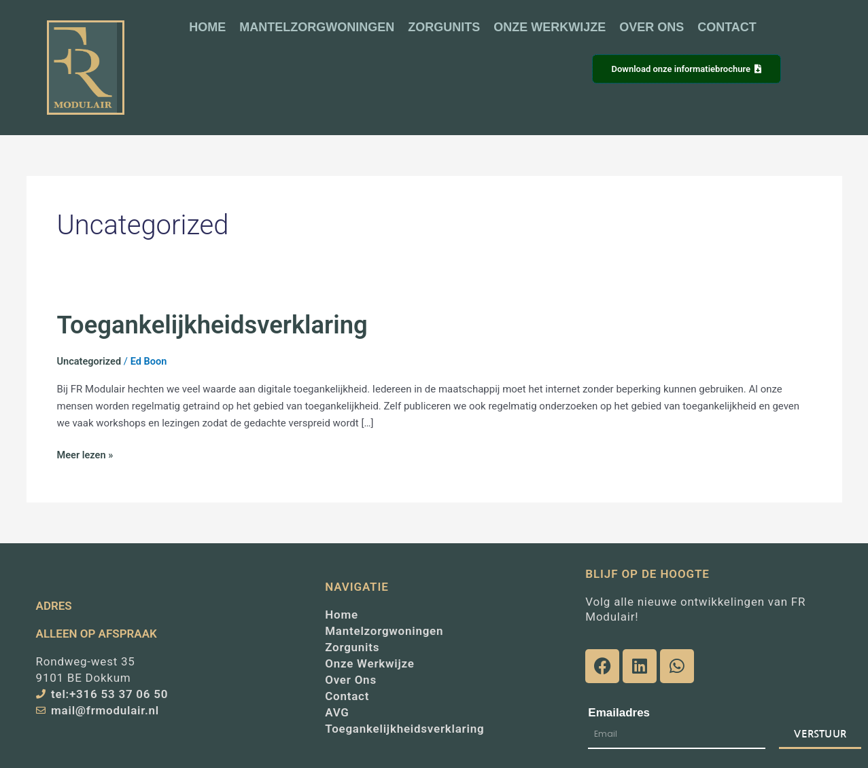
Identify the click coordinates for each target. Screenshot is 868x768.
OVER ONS (651, 27)
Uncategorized (90, 361)
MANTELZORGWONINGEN (316, 27)
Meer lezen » (86, 454)
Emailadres (619, 712)
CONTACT (727, 27)
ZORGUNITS (444, 27)
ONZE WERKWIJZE (549, 27)
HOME (207, 27)
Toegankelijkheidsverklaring (217, 325)
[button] (473, 70)
